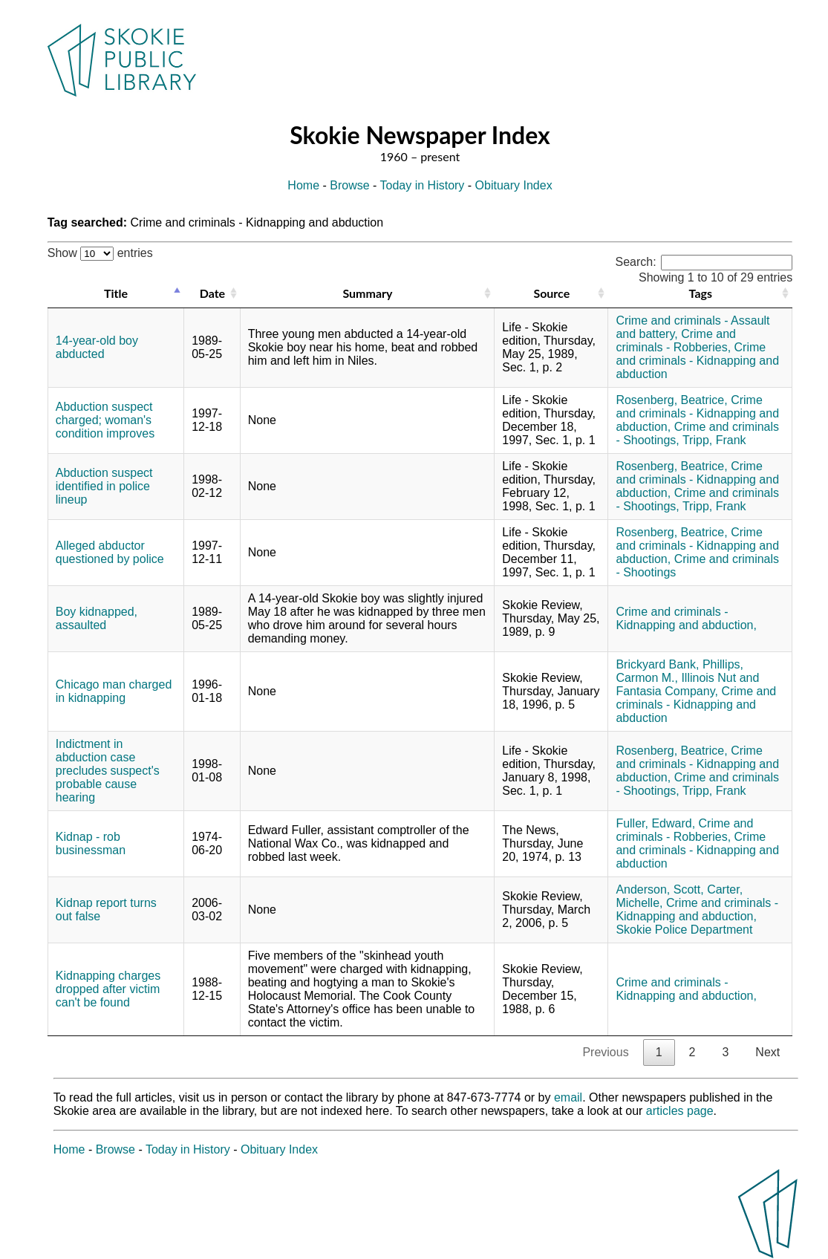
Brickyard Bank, (657, 664)
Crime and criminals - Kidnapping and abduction (697, 360)
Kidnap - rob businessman (90, 843)
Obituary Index (513, 185)
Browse (349, 185)
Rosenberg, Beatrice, (671, 400)
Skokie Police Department (684, 929)
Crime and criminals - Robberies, (676, 341)
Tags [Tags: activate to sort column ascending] (700, 293)
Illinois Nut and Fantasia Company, (687, 684)
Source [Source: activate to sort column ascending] (551, 293)
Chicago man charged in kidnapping (114, 691)
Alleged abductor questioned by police (110, 552)
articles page (680, 1111)
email (568, 1097)
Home (303, 185)
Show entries (100, 253)
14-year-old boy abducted (97, 347)
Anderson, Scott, (659, 889)
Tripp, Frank (714, 440)
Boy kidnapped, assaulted (96, 618)
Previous (605, 1052)
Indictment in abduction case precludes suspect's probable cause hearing (108, 771)
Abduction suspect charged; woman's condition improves (105, 420)
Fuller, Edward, (655, 823)
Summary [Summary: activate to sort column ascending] (367, 293)
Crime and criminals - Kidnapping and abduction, (697, 413)
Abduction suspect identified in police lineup (104, 486)
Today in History (422, 185)
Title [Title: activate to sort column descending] (116, 293)
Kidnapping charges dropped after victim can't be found (108, 989)
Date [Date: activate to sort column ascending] (212, 293)
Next (767, 1052)
